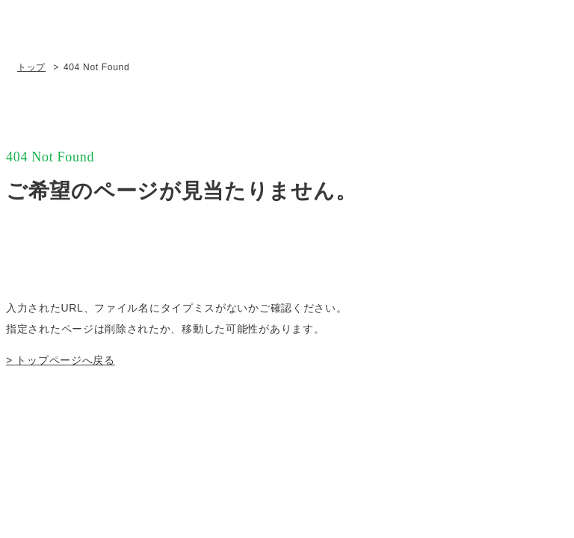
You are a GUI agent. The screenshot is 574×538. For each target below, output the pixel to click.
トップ (31, 67)
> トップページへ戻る (60, 360)
